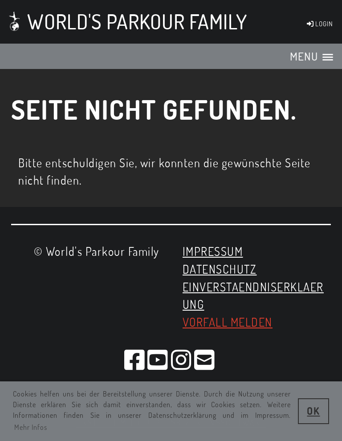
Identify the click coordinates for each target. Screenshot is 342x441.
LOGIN (319, 24)
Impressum (213, 251)
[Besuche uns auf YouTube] (158, 359)
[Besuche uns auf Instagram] (181, 359)
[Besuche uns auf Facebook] (135, 359)
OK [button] (313, 410)
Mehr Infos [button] (30, 427)
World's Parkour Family (137, 21)
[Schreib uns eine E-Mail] (205, 359)
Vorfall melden (228, 322)
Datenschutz (220, 269)
